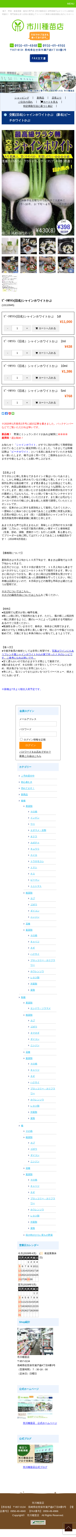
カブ (32, 898)
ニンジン (34, 917)
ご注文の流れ (25, 102)
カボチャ (34, 842)
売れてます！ (28, 788)
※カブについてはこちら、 (16, 591)
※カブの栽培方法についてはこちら (21, 594)
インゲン (34, 817)
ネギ (32, 948)
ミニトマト (36, 886)
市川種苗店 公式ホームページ (40, 1423)
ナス (32, 873)
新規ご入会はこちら (30, 756)
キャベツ (34, 941)
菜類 (32, 990)
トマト (33, 867)
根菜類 (29, 893)
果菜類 (29, 806)
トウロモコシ (37, 861)
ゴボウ (33, 904)
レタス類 (34, 977)
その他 (33, 811)
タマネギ (34, 1033)
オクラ (33, 836)
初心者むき (26, 782)
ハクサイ (34, 954)
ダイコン (34, 910)
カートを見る (49, 102)
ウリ (32, 824)
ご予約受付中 (28, 776)
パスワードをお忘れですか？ (35, 751)
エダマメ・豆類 (38, 830)
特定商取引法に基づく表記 (38, 106)
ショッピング (21, 98)
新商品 (40, 98)
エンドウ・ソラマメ (40, 1008)
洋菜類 (33, 983)
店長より (57, 98)
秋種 (23, 997)
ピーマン (34, 880)
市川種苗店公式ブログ (35, 1467)
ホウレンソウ (37, 971)
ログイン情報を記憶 (33, 739)
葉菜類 (29, 930)
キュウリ (34, 849)
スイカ (33, 855)
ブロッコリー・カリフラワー (42, 962)
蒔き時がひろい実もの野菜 (39, 1235)
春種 (23, 800)
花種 (28, 923)
